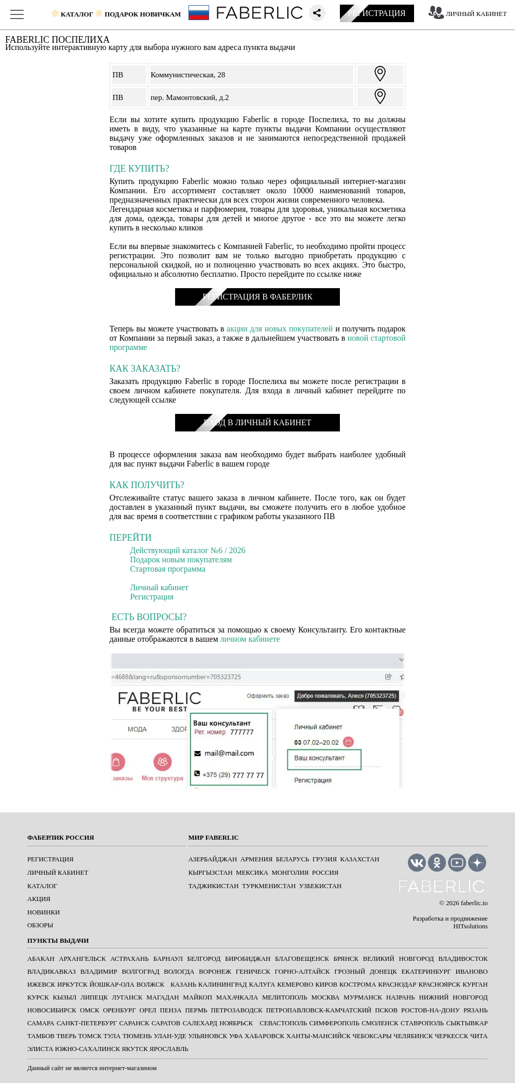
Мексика (252, 872)
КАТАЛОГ (42, 886)
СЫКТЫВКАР (467, 1023)
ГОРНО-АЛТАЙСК (302, 971)
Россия (325, 872)
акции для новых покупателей (280, 328)
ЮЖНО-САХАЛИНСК (87, 1049)
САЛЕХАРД (200, 1023)
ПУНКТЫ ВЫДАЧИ (58, 940)
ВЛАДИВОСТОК (463, 958)
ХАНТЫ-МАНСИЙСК (318, 1036)
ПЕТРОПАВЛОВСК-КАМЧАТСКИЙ (318, 1010)
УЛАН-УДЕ (169, 1036)
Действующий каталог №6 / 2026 (187, 550)
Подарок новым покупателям (181, 559)
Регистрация (152, 596)
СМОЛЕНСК (380, 1023)
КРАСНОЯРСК (439, 984)
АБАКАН (41, 958)
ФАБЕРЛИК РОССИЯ (60, 837)
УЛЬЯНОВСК (207, 1036)
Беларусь (293, 859)
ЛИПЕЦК (94, 997)
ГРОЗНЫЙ (349, 971)
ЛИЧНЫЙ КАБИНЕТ (476, 14)
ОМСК (89, 1010)
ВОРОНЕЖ (215, 971)
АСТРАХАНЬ (129, 958)
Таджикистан (213, 886)
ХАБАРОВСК (264, 1036)
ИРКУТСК (72, 984)
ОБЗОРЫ (40, 925)
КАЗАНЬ (183, 984)
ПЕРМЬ (196, 1010)
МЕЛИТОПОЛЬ (284, 997)
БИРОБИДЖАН (247, 958)
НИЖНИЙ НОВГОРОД (453, 997)
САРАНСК (134, 1023)
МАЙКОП (197, 997)
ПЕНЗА (171, 1010)
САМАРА (40, 1023)
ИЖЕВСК (41, 984)
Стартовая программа (167, 568)
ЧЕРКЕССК (451, 1036)
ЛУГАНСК (127, 997)
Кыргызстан (210, 872)
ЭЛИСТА (40, 1049)
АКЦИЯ (38, 899)
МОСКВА (326, 997)
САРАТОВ (165, 1023)
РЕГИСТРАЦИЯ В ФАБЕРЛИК (257, 296)
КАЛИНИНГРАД (222, 984)
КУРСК (38, 997)
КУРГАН (475, 984)
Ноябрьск (236, 1023)
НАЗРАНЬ (400, 997)
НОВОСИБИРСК (51, 1010)
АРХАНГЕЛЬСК (82, 958)
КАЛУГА (262, 984)
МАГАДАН (162, 997)
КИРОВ (326, 984)
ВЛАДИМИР (98, 971)
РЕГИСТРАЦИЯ (377, 13)
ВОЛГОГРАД (140, 971)
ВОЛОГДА (179, 971)
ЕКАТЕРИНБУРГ (426, 971)
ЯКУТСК (135, 1049)
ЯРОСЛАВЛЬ (168, 1049)
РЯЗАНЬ (476, 1010)
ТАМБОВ (41, 1036)
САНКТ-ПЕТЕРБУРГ (87, 1023)
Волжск (150, 984)
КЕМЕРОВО (295, 984)
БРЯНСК (345, 958)
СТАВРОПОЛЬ (422, 1023)
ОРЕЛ (148, 1010)
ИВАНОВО (471, 971)
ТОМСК (89, 1036)
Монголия (289, 872)
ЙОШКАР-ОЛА (112, 984)
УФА (236, 1036)
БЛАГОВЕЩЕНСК (302, 958)
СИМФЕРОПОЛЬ (334, 1023)
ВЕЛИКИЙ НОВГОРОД (398, 958)
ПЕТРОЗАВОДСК (236, 1010)
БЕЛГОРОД (204, 958)
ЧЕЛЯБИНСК (413, 1036)
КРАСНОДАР (397, 984)
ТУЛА (112, 1036)
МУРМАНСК (363, 997)
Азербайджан (212, 859)
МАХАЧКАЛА (237, 997)
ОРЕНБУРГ (119, 1010)
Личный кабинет (159, 587)
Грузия (325, 859)
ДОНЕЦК (383, 971)
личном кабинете (250, 639)
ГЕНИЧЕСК (253, 971)
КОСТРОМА (357, 984)
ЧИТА (479, 1036)
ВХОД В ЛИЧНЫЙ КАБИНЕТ (257, 422)
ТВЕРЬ (67, 1036)
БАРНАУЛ (168, 958)
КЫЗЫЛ (65, 997)
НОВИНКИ (43, 912)
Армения (257, 859)
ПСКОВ (386, 1010)
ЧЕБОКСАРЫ (371, 1036)
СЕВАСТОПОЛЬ (283, 1023)
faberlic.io (474, 903)
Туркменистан (269, 886)
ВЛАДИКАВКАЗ (51, 971)
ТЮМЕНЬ (137, 1036)
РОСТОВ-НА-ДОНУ (430, 1010)
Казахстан (359, 859)
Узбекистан (320, 886)
